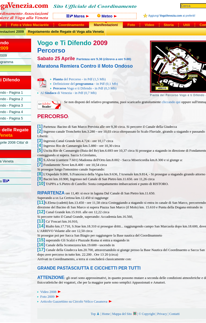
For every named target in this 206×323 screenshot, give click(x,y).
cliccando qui (171, 102)
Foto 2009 (50, 297)
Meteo (107, 16)
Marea (77, 16)
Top (95, 314)
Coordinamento (71, 25)
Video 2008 (51, 292)
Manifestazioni (106, 25)
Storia (169, 25)
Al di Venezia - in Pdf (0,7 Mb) (67, 93)
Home (106, 314)
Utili (186, 25)
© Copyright (147, 314)
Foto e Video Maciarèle (30, 25)
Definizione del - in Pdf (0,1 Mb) (84, 84)
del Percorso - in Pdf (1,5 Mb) (78, 79)
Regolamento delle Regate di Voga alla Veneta (66, 32)
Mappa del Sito (124, 314)
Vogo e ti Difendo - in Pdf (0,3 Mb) (83, 88)
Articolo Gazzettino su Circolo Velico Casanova (76, 301)
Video (149, 25)
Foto (131, 25)
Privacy (162, 314)
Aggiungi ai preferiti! (171, 15)
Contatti (174, 314)
